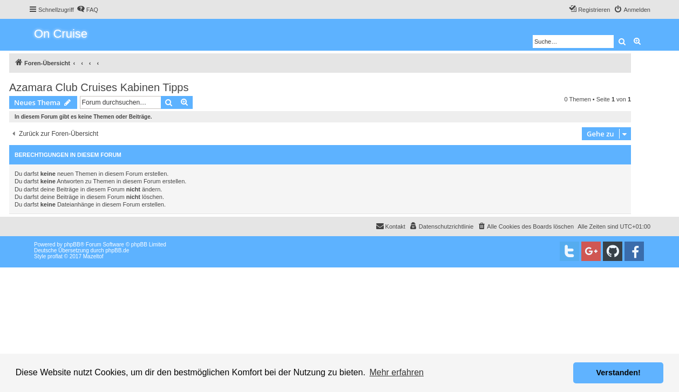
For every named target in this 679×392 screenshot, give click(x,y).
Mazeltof (93, 256)
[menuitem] (87, 9)
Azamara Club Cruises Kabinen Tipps (98, 87)
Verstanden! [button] (618, 372)
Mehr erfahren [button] (396, 372)
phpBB (72, 244)
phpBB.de (117, 250)
